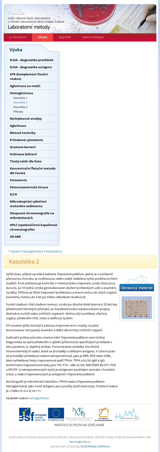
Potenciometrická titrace (29, 187)
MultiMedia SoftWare (95, 446)
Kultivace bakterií (23, 154)
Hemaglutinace (21, 93)
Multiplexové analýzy (26, 118)
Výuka (42, 37)
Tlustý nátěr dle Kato (25, 161)
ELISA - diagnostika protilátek (31, 60)
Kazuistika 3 (20, 107)
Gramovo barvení (23, 147)
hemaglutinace (39, 398)
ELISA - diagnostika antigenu (31, 67)
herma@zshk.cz (80, 442)
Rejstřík (65, 37)
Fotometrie (18, 180)
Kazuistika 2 (20, 102)
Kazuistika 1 (20, 97)
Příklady (18, 111)
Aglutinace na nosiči (25, 86)
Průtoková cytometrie (26, 140)
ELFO (13, 194)
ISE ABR (15, 236)
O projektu (17, 37)
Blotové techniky (22, 133)
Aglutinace (18, 126)
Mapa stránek (93, 37)
